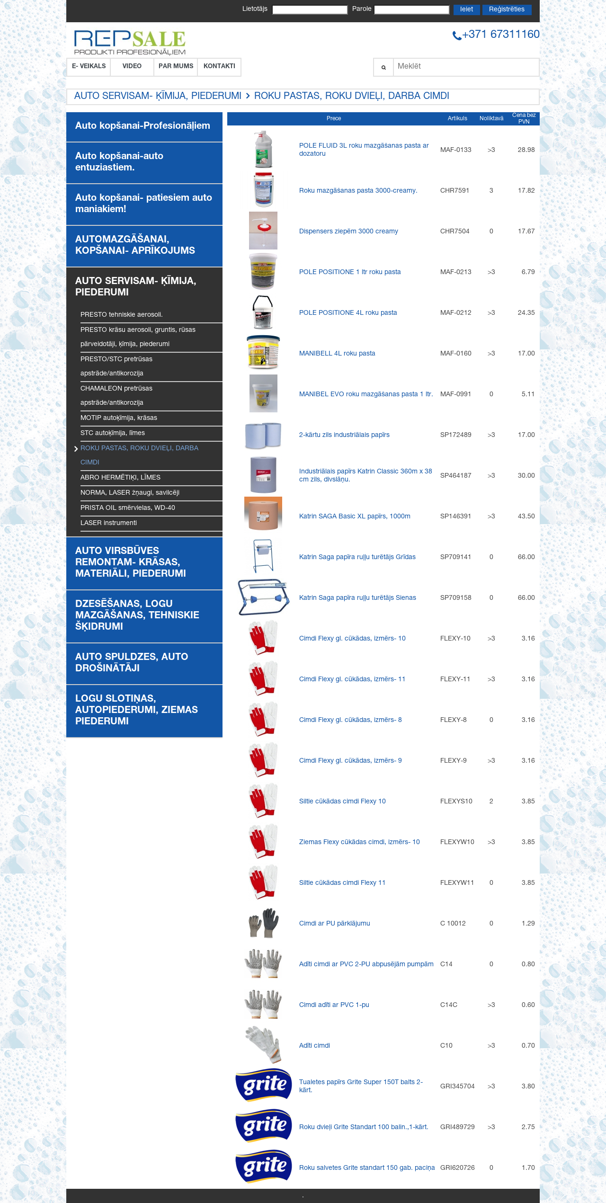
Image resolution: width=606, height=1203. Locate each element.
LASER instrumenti (108, 523)
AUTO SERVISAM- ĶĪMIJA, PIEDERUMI (157, 97)
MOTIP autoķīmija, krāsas (118, 418)
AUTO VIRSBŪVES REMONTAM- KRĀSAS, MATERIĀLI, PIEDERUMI (130, 563)
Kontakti (219, 67)
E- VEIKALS (89, 67)
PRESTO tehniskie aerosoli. (121, 315)
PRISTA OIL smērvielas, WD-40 (127, 508)
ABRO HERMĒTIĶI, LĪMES (120, 478)
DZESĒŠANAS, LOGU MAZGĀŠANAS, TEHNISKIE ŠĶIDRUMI (137, 616)
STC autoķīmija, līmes (112, 433)
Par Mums (176, 67)
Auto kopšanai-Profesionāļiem (142, 127)
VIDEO (132, 67)
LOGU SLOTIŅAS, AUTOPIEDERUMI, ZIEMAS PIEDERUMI (136, 711)
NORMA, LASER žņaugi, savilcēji (129, 493)
